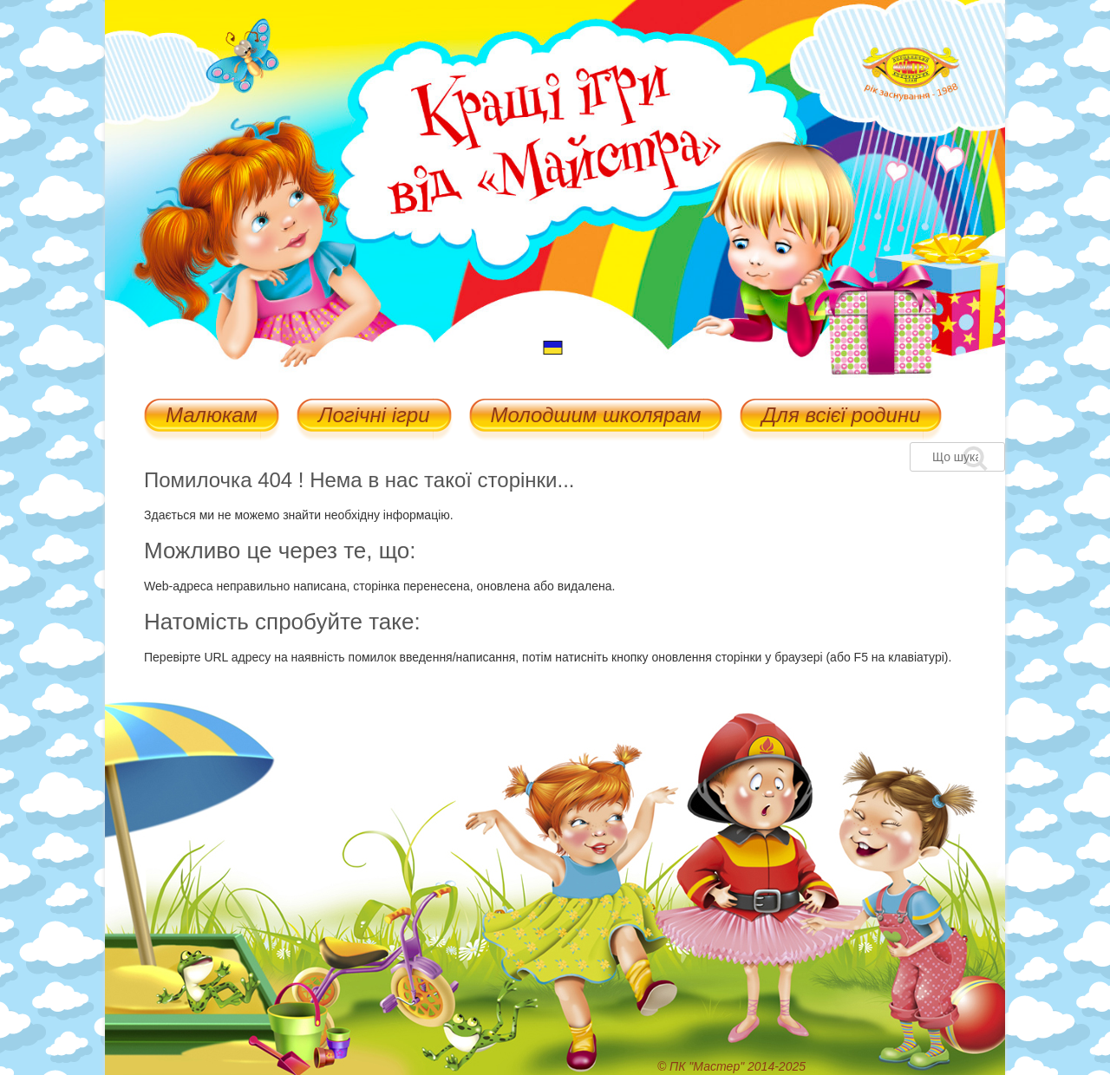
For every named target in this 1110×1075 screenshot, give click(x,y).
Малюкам (212, 417)
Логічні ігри (373, 417)
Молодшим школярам (596, 417)
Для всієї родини (840, 417)
